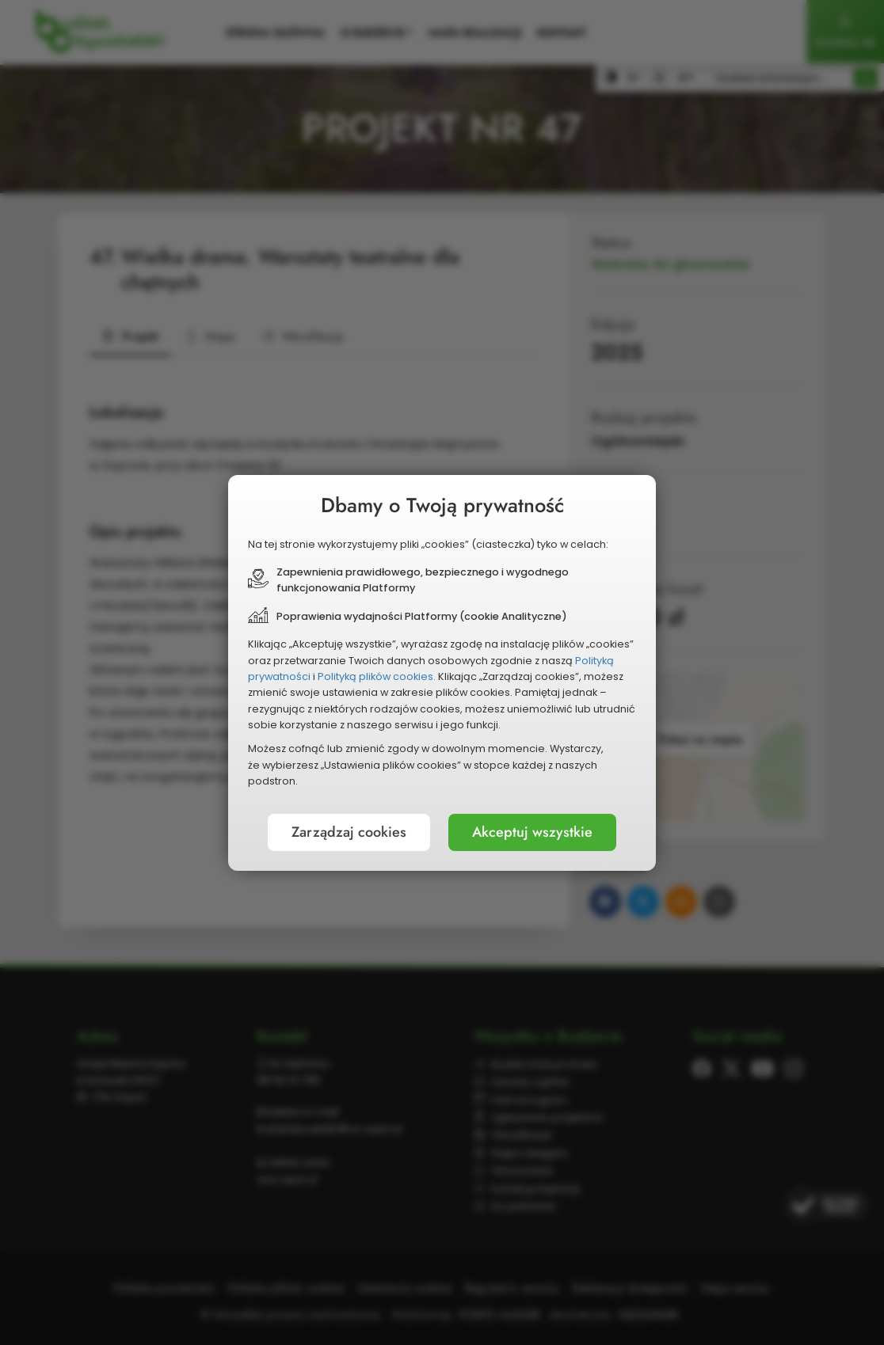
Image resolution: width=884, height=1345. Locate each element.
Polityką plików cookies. (377, 676)
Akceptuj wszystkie (532, 832)
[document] (442, 673)
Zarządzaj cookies (348, 832)
